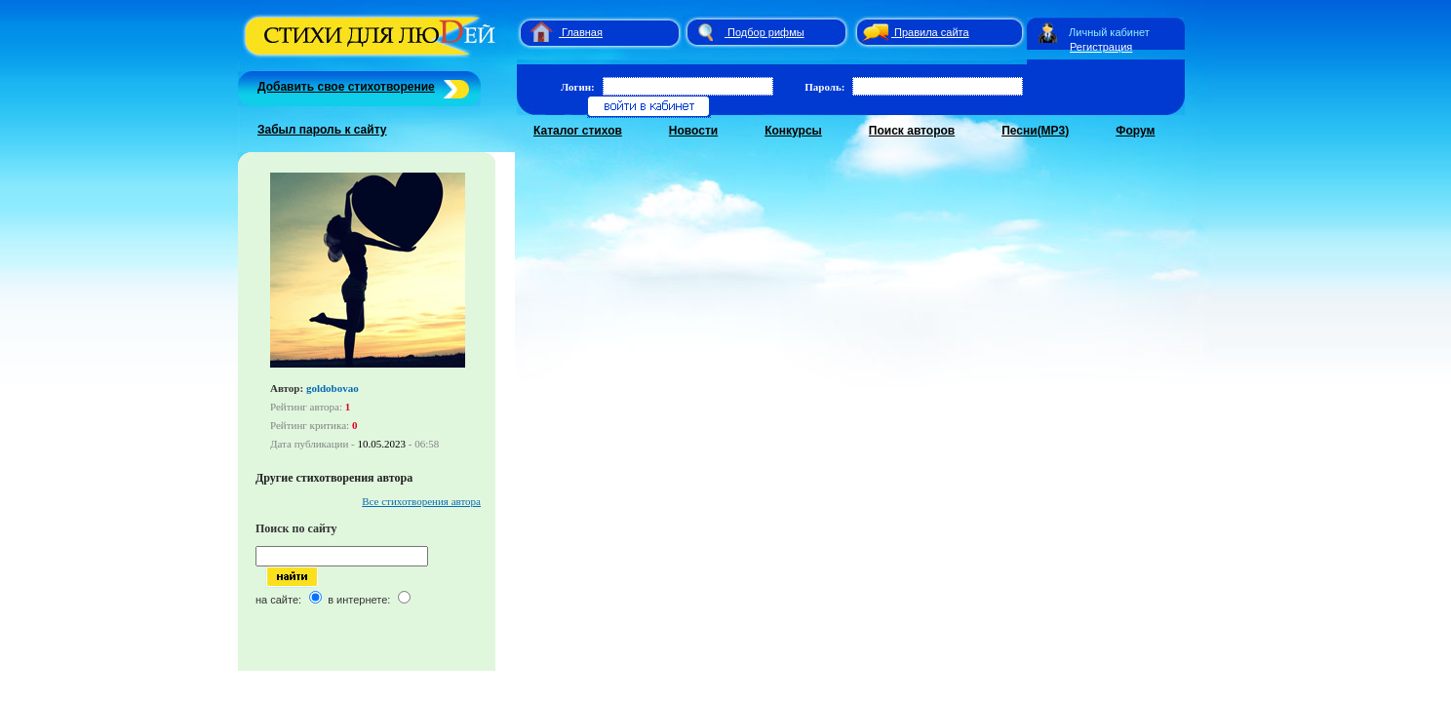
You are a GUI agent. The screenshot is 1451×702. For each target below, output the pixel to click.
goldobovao (332, 388)
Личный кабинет (1109, 32)
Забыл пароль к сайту (322, 129)
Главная (582, 32)
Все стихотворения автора (421, 501)
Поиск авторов (912, 130)
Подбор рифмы (765, 32)
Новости (693, 130)
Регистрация (1101, 47)
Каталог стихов (577, 130)
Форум (1135, 130)
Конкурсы (793, 130)
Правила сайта (931, 32)
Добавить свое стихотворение (346, 87)
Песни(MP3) (1035, 130)
